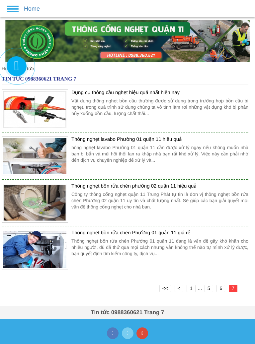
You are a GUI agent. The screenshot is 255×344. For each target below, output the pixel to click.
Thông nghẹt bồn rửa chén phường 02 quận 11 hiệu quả (134, 186)
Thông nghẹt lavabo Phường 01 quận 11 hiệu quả (126, 139)
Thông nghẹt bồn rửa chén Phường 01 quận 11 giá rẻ (130, 233)
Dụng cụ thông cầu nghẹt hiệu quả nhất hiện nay (125, 92)
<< (165, 288)
